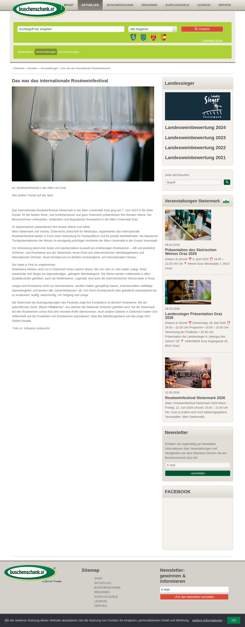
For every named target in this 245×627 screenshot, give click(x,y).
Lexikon (203, 5)
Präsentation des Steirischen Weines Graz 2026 (190, 252)
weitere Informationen (207, 620)
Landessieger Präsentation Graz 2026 (193, 316)
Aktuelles (90, 5)
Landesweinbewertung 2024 (195, 127)
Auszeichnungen (68, 51)
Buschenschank (120, 5)
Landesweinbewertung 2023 (195, 137)
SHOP (69, 5)
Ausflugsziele (177, 5)
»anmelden (198, 473)
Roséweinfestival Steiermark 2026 (195, 398)
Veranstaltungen (46, 51)
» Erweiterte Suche (212, 40)
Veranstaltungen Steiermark (192, 201)
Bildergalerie (25, 51)
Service (224, 5)
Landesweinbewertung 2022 (195, 147)
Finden (202, 29)
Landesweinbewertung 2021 (195, 157)
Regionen (149, 5)
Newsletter (176, 432)
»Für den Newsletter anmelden (194, 597)
